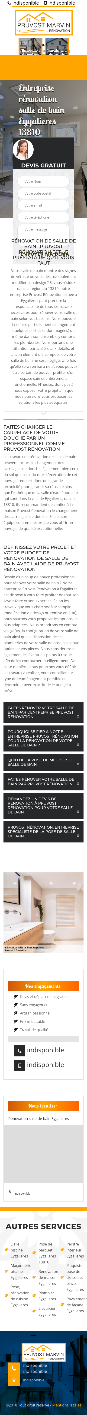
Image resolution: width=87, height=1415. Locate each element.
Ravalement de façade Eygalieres (71, 1304)
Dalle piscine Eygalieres (15, 1250)
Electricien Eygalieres (43, 1311)
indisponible (23, 3)
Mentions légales (66, 1405)
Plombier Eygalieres (43, 1295)
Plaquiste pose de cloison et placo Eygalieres (71, 1277)
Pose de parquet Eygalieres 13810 (43, 1253)
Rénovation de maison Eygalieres (43, 1277)
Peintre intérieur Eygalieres (71, 1250)
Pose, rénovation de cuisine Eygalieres (15, 1295)
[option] (30, 54)
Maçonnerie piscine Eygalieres (15, 1271)
